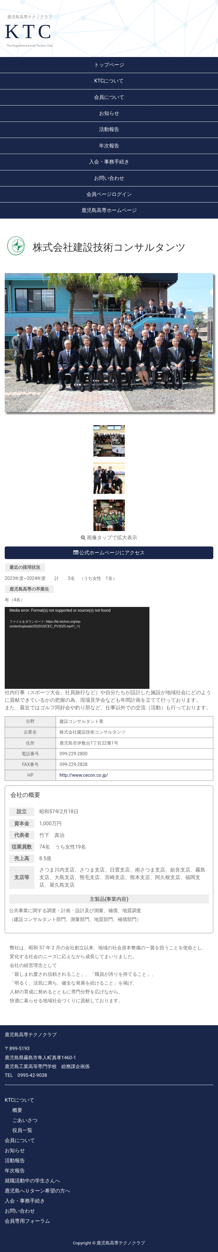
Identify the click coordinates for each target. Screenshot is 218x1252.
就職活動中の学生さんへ (32, 1181)
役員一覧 (22, 1130)
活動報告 (109, 129)
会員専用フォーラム (27, 1221)
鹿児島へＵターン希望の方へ (37, 1191)
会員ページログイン (109, 194)
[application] (77, 648)
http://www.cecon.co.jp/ (83, 775)
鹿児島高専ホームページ (109, 210)
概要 (17, 1110)
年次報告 (109, 146)
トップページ (109, 65)
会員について (109, 97)
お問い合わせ (109, 178)
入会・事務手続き (109, 162)
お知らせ (109, 113)
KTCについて (109, 81)
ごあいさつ (24, 1120)
